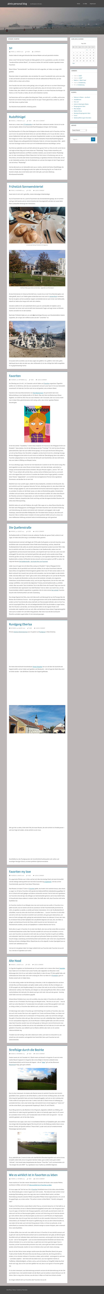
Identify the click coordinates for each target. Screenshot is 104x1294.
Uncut (75, 115)
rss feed (85, 3)
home (78, 3)
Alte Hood (15, 961)
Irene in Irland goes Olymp (81, 104)
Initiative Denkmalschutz (20, 632)
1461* (80, 75)
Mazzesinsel (12, 1064)
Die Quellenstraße (21, 527)
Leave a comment (40, 121)
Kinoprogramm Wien (79, 106)
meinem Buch (53, 296)
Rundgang (42, 632)
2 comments (37, 51)
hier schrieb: (55, 590)
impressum (93, 3)
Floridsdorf (55, 975)
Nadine (76, 80)
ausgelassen (47, 881)
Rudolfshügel (18, 117)
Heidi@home (77, 99)
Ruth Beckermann (38, 393)
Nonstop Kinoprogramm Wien (82, 113)
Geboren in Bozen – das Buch (82, 97)
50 (11, 48)
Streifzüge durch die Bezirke (27, 1050)
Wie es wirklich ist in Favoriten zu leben (35, 1175)
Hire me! (76, 102)
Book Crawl (83, 80)
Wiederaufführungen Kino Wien (82, 118)
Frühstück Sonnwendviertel (27, 186)
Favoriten (15, 376)
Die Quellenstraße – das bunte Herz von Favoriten (33, 561)
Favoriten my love (20, 871)
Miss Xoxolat (77, 108)
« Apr (73, 63)
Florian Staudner (37, 666)
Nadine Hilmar (78, 111)
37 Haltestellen (27, 124)
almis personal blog (18, 3)
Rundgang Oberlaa (21, 624)
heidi (28, 51)
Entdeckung (82, 82)
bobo (43, 1062)
